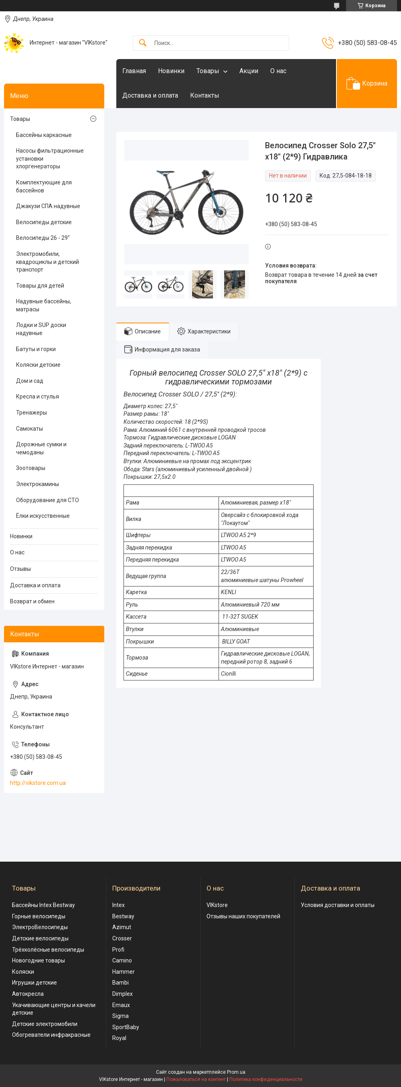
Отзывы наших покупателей (243, 916)
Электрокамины (37, 484)
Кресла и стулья (37, 396)
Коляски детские (38, 365)
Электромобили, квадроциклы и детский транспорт (47, 262)
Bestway (123, 916)
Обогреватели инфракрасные (51, 1035)
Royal (119, 1038)
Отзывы (20, 569)
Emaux (121, 1005)
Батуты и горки (36, 349)
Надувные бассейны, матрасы (43, 305)
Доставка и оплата (150, 95)
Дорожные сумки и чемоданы (41, 448)
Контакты (204, 95)
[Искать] (142, 43)
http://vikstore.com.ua (38, 783)
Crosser (122, 938)
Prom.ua (236, 1072)
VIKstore (217, 905)
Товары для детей (40, 285)
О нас (278, 71)
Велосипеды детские (44, 222)
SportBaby (125, 1027)
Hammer (123, 971)
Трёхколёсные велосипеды (48, 949)
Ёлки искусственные (43, 516)
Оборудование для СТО (47, 500)
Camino (122, 960)
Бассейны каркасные (44, 135)
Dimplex (122, 994)
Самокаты (29, 428)
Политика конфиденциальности (265, 1079)
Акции (248, 71)
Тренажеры (31, 412)
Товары (207, 71)
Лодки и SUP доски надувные (41, 329)
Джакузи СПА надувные (48, 206)
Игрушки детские (34, 982)
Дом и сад (29, 381)
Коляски (23, 971)
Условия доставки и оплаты (338, 905)
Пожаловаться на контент (196, 1079)
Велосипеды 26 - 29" (43, 238)
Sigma (120, 1016)
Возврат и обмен (32, 601)
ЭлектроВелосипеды (40, 927)
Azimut (121, 927)
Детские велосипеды (40, 938)
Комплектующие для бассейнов (44, 186)
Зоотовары (30, 468)
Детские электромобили (44, 1024)
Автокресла (28, 994)
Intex (118, 905)
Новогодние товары (38, 960)
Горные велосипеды (38, 916)
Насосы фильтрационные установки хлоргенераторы (50, 158)
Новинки (171, 71)
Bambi (120, 982)
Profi (118, 949)
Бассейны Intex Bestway (43, 905)
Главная (134, 71)
